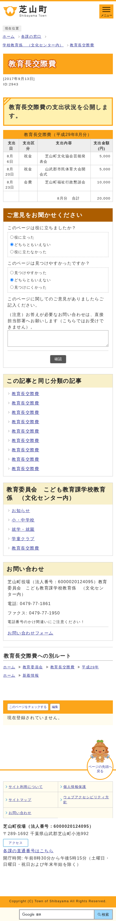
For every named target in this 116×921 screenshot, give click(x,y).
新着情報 (31, 675)
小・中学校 (23, 520)
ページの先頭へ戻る (100, 769)
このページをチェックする (28, 707)
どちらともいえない (32, 244)
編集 (55, 707)
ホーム (9, 37)
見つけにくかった (30, 287)
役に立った (24, 237)
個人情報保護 (74, 787)
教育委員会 (33, 667)
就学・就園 (23, 529)
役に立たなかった (30, 252)
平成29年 (90, 667)
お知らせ (21, 510)
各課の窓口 (31, 37)
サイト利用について (26, 787)
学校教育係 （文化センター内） (33, 45)
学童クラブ (23, 539)
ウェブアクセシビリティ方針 (86, 799)
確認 (58, 359)
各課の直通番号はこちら (28, 851)
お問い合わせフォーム (30, 633)
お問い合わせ (20, 813)
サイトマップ (20, 800)
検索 (105, 914)
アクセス (16, 843)
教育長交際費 (82, 45)
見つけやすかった (30, 273)
